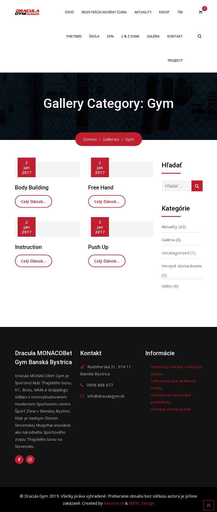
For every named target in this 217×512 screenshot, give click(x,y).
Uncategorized (175, 252)
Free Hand (101, 187)
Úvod (69, 12)
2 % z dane (130, 36)
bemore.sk (114, 503)
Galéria (153, 36)
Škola (94, 36)
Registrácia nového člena (104, 12)
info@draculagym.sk (105, 396)
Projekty (175, 60)
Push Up (98, 247)
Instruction (28, 247)
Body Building (32, 187)
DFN (110, 36)
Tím (180, 12)
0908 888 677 (100, 385)
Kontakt (175, 36)
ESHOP (164, 12)
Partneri (74, 36)
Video (167, 286)
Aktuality (143, 12)
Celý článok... (33, 201)
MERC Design (141, 503)
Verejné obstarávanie (182, 266)
